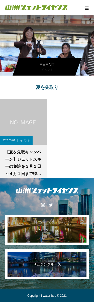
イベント (25, 140)
